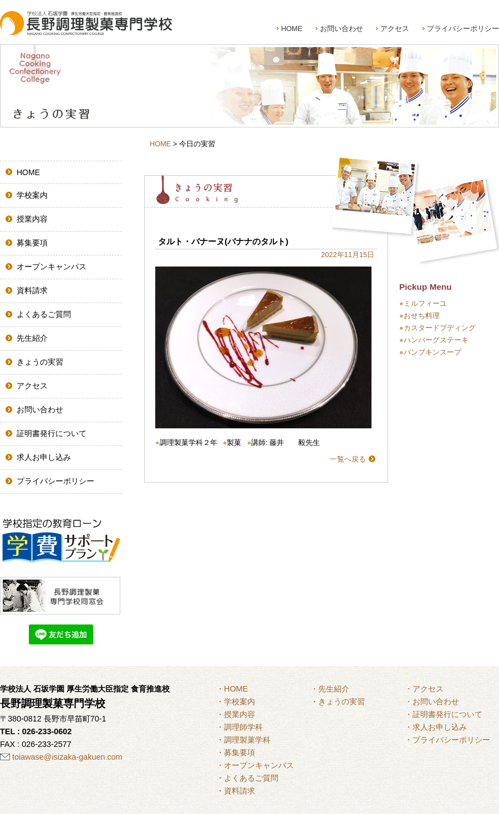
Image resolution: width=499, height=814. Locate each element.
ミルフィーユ (425, 303)
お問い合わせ (341, 28)
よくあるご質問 (44, 314)
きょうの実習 (40, 361)
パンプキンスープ (432, 352)
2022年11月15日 (347, 254)
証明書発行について (51, 433)
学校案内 (32, 195)
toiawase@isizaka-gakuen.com (67, 756)
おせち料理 (422, 315)
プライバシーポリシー (463, 28)
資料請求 (32, 290)
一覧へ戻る (348, 459)
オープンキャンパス (51, 266)
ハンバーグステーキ (436, 340)
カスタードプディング (440, 328)
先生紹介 (32, 338)
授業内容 (32, 218)
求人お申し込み (44, 457)
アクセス (394, 28)
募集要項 (32, 242)
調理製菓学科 (247, 739)
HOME (291, 28)
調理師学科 (243, 727)
